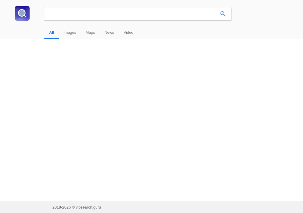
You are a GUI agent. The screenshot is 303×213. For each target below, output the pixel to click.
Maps (90, 32)
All (51, 32)
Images (70, 32)
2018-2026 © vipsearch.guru (76, 207)
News (109, 32)
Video (128, 32)
